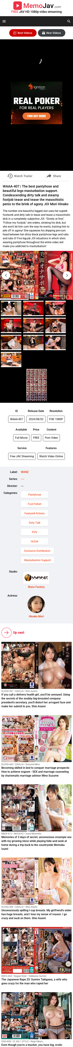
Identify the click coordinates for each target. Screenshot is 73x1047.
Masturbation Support (37, 560)
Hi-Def (34, 541)
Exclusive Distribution (37, 550)
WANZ (25, 472)
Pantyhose (34, 494)
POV (34, 532)
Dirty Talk (34, 522)
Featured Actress (34, 513)
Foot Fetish (34, 504)
